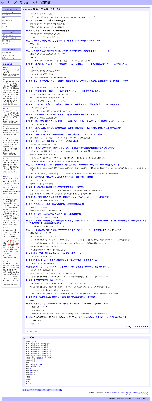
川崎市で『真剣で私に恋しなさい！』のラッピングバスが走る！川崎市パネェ (66, 41)
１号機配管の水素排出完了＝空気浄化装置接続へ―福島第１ (59, 187)
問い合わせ (6, 41)
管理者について (7, 35)
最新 (39, 390)
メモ (41, 260)
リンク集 (5, 44)
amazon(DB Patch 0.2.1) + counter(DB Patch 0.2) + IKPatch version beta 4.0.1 (127, 392)
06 (39, 344)
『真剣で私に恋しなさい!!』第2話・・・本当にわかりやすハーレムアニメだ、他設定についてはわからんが (79, 121)
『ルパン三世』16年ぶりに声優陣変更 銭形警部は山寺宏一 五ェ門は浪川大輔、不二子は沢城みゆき (77, 128)
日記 (30, 20)
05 (37, 344)
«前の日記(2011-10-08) (29, 390)
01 (30, 344)
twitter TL (7, 64)
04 (30, 342)
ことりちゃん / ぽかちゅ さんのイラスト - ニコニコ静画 (57, 214)
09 (44, 344)
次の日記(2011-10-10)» (50, 390)
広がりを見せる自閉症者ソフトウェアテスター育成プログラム (70, 260)
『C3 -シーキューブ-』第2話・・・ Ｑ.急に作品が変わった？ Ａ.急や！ (65, 115)
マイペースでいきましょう (113, 317)
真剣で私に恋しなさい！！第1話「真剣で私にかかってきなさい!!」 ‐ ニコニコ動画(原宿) (71, 197)
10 (31, 342)
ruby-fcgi (145, 394)
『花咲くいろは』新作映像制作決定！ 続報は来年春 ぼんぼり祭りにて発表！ (68, 134)
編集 (60, 390)
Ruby (128, 394)
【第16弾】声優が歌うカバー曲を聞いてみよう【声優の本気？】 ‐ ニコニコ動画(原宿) (70, 221)
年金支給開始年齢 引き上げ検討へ (47, 280)
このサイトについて (9, 38)
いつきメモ (6, 18)
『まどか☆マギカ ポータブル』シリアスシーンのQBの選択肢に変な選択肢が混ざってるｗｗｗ (74, 148)
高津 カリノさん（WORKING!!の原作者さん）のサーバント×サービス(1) (64, 304)
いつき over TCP (7, 20)
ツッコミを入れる (32, 331)
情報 (30, 187)
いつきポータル (7, 12)
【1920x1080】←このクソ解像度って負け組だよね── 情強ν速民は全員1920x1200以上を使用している (76, 165)
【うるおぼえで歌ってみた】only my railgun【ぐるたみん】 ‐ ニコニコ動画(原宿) (67, 230)
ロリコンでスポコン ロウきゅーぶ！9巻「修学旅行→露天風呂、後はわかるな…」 (74, 267)
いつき (5, 68)
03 (33, 344)
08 (43, 344)
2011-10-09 (27, 9)
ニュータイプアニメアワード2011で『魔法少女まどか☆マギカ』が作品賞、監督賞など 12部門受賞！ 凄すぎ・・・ (83, 81)
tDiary (96, 392)
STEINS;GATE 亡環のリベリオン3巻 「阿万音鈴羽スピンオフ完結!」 (68, 297)
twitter (4, 23)
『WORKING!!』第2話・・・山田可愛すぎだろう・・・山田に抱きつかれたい (67, 91)
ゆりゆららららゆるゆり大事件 (88, 317)
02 (31, 344)
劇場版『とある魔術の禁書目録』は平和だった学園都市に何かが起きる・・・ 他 (71, 51)
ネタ (30, 41)
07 (41, 344)
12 (35, 342)
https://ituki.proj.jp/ (123, 398)
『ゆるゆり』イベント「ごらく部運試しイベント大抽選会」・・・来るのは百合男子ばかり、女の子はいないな (80, 64)
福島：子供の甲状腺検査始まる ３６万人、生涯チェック (58, 253)
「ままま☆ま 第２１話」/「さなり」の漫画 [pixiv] (55, 141)
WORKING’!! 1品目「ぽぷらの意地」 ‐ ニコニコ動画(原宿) (58, 204)
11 (33, 342)
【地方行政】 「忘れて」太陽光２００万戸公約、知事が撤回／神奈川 (63, 177)
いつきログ (9, 2)
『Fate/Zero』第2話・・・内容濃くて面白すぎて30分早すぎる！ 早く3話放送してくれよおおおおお (76, 104)
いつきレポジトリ (8, 26)
